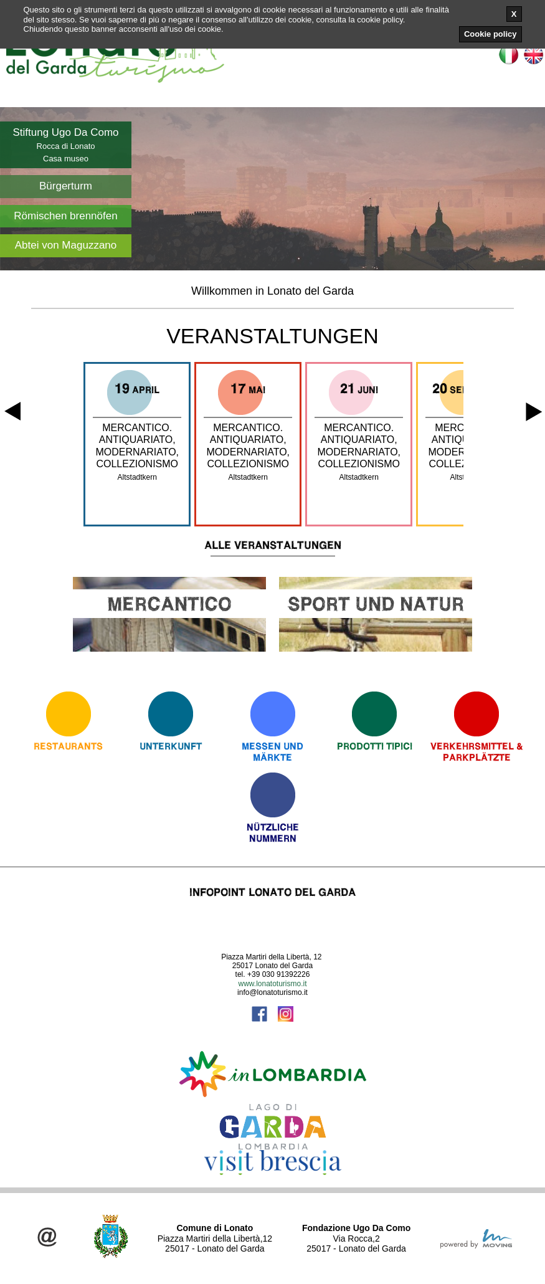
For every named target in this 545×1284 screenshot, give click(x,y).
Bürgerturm (65, 186)
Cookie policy (490, 34)
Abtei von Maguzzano (66, 245)
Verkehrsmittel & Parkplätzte (476, 751)
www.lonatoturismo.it (272, 983)
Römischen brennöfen (65, 216)
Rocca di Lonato (66, 146)
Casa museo (65, 158)
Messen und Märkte (272, 751)
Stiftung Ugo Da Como (65, 132)
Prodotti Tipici (374, 746)
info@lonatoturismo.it (272, 992)
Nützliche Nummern (273, 832)
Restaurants (68, 746)
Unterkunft (171, 746)
